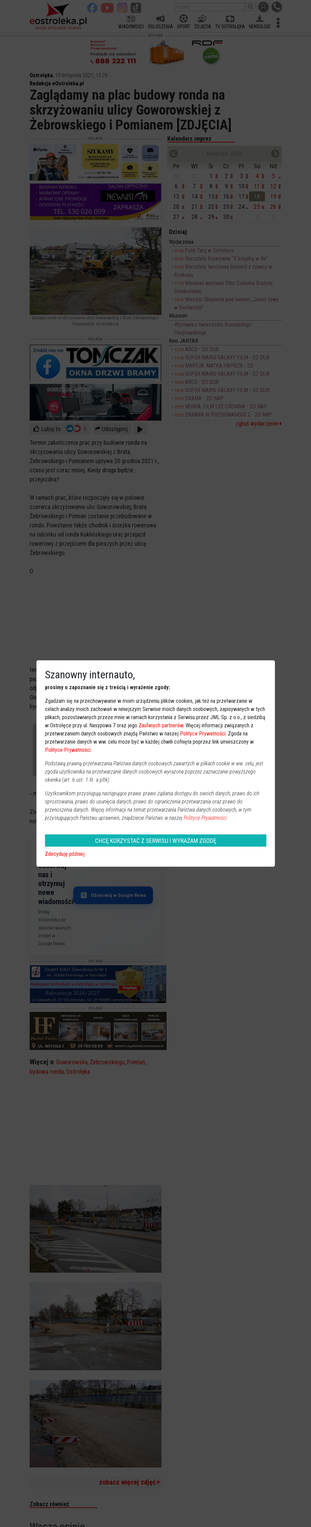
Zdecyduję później (64, 854)
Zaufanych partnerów (161, 725)
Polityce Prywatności (203, 733)
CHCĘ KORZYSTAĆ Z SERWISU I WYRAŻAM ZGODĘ (155, 840)
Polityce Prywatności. (206, 818)
